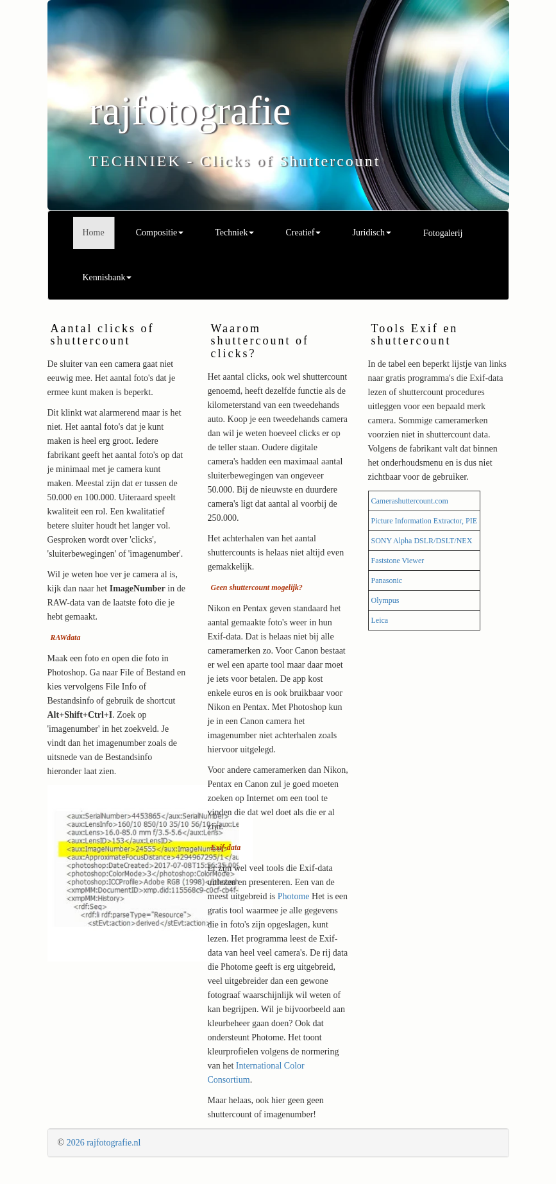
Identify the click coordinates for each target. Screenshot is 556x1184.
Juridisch (371, 232)
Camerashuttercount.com (409, 500)
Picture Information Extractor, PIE (424, 520)
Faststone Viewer (398, 560)
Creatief (303, 232)
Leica (380, 620)
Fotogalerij (442, 233)
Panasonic (387, 580)
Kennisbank (107, 277)
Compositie (160, 232)
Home (94, 232)
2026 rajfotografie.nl (104, 1142)
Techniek (234, 232)
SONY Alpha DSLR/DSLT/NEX (422, 540)
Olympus (385, 600)
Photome (294, 896)
